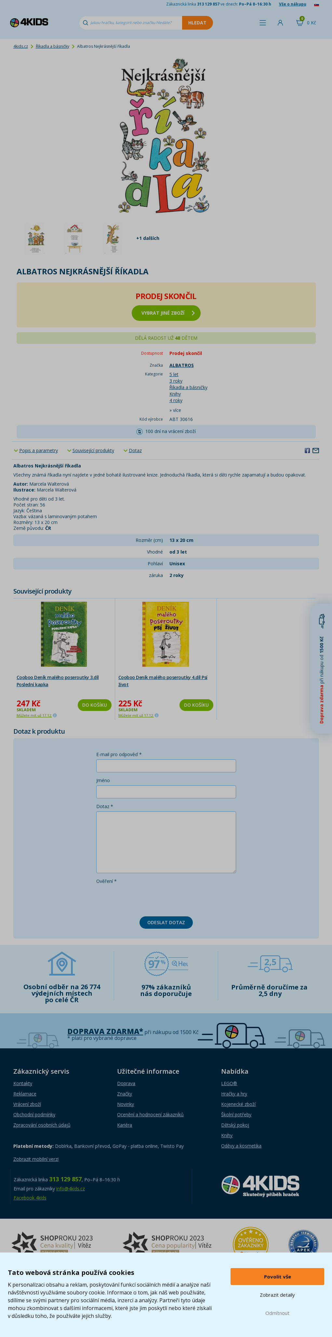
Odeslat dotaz (166, 922)
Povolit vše (277, 1276)
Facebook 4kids (30, 1198)
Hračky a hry (234, 1094)
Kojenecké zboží (238, 1104)
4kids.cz (20, 46)
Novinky (125, 1104)
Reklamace (24, 1094)
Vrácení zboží (27, 1104)
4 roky (175, 400)
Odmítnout (277, 1313)
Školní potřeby (236, 1114)
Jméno (103, 780)
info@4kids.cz (70, 1189)
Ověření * (106, 881)
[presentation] (145, 898)
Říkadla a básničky (52, 46)
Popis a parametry (38, 450)
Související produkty (93, 450)
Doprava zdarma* (105, 1031)
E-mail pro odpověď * (119, 754)
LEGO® (229, 1083)
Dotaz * (104, 806)
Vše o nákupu (292, 4)
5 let (174, 374)
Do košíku (94, 705)
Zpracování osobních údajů (42, 1125)
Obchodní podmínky (34, 1114)
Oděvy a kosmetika (241, 1146)
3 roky (175, 381)
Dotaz (135, 450)
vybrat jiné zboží (168, 313)
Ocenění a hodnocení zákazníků (150, 1114)
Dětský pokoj (235, 1125)
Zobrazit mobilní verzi (36, 1159)
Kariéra (124, 1125)
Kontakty (22, 1083)
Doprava (126, 1083)
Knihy (175, 394)
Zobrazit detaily (277, 1294)
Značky (124, 1094)
